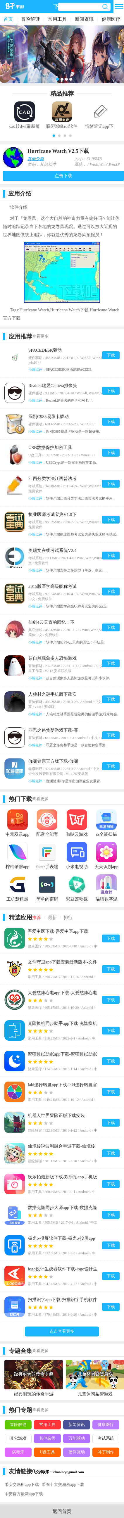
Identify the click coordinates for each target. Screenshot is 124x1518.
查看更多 (40, 336)
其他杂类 (35, 159)
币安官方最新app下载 (23, 1494)
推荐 (36, 917)
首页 (8, 19)
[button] (54, 135)
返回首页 (62, 1511)
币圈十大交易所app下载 (63, 1484)
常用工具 (57, 19)
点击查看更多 (62, 1331)
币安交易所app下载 (21, 1484)
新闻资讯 (84, 19)
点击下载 (63, 175)
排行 (68, 917)
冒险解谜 (30, 19)
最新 (52, 917)
